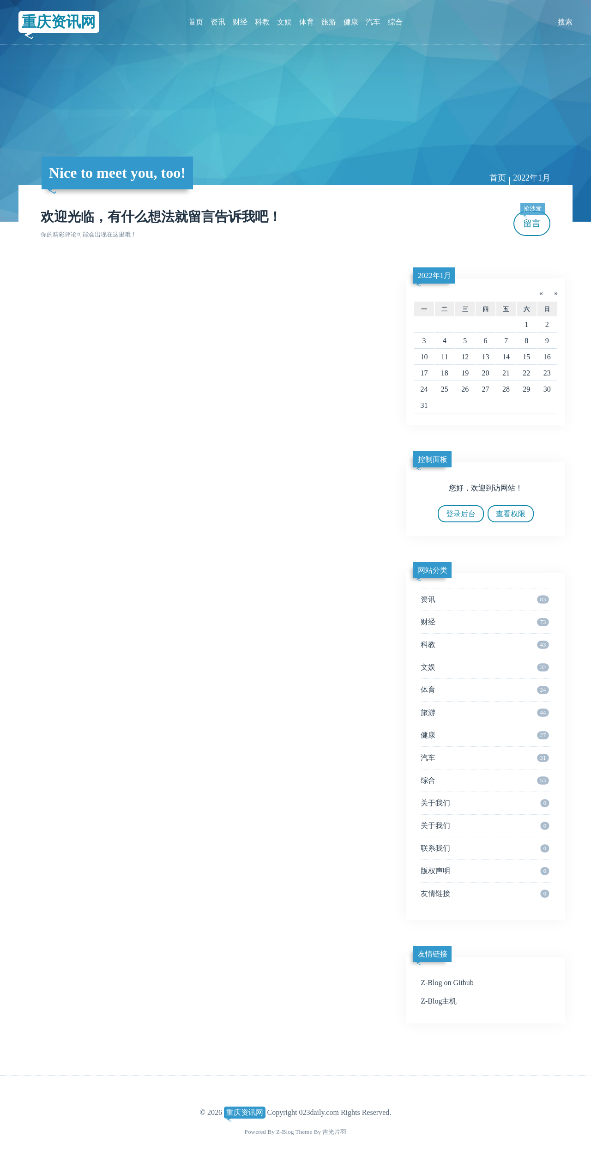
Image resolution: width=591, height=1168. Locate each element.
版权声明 (485, 871)
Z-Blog (285, 1131)
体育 (306, 22)
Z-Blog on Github (447, 982)
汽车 (373, 22)
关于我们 (485, 803)
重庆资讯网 (59, 21)
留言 (532, 219)
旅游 (328, 22)
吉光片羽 (334, 1131)
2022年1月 (531, 177)
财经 (240, 22)
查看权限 (510, 514)
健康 (351, 22)
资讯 (218, 22)
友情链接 (485, 894)
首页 (195, 22)
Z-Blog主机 (439, 1001)
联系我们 (485, 848)
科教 (262, 22)
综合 (395, 22)
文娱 (284, 22)
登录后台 (461, 514)
